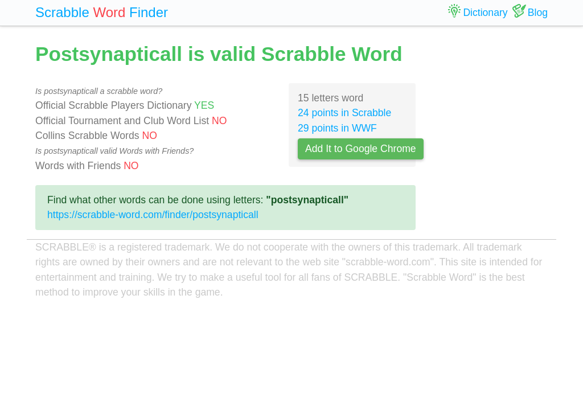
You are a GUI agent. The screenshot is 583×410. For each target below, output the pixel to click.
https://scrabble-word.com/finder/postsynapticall (152, 214)
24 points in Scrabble (344, 112)
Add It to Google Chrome (360, 148)
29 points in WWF (337, 128)
